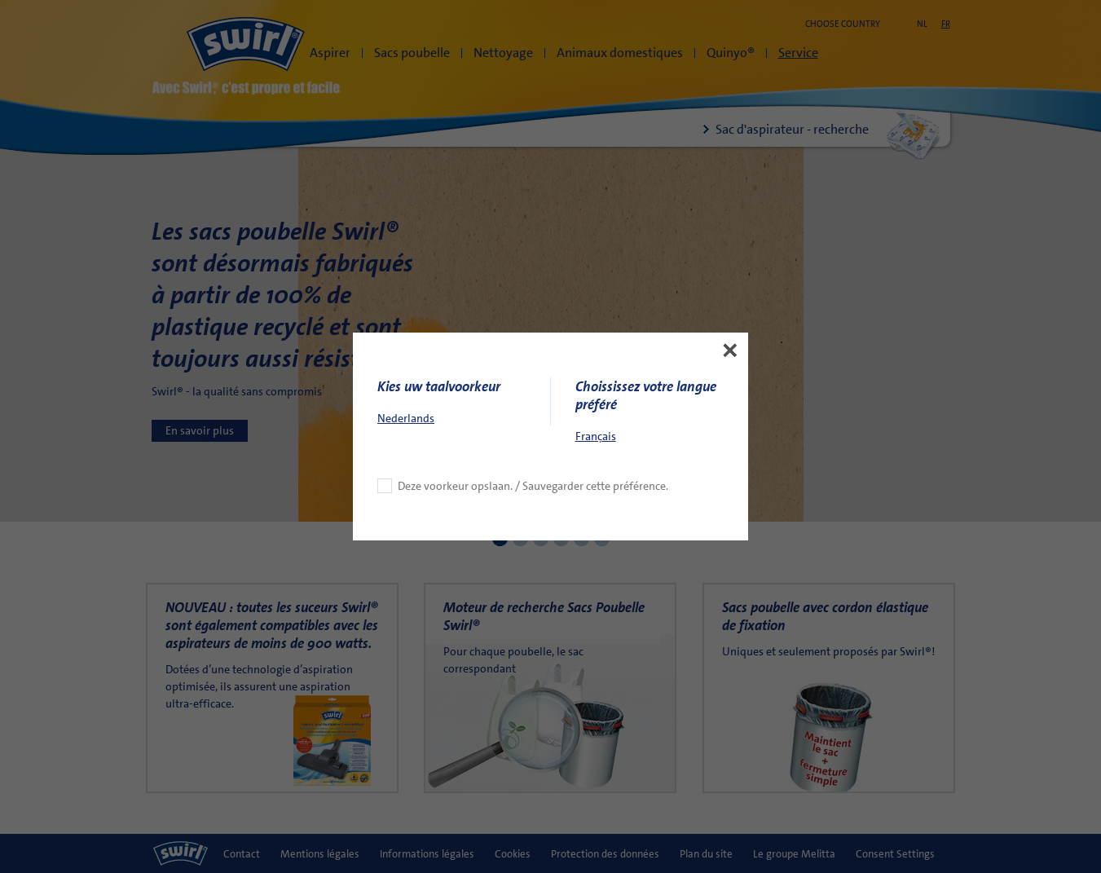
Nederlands (405, 354)
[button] (730, 287)
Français (595, 372)
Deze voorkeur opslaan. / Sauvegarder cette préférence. (533, 422)
